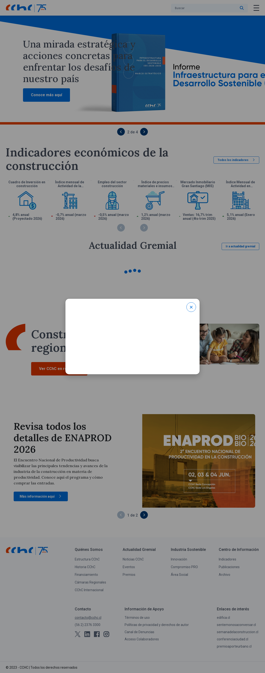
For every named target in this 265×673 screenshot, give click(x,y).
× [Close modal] (191, 307)
